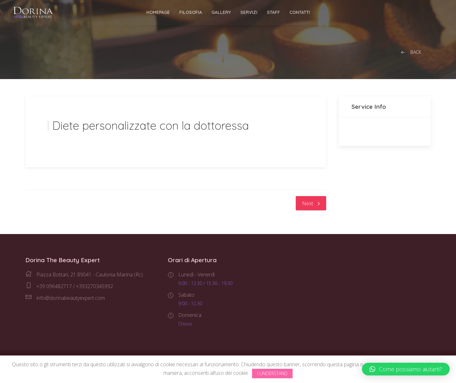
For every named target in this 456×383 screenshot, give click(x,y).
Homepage (158, 12)
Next (311, 203)
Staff (273, 12)
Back (410, 52)
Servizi (248, 12)
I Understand (272, 373)
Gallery (221, 12)
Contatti (299, 12)
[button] (406, 369)
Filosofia (190, 12)
